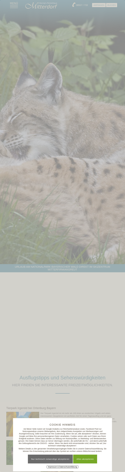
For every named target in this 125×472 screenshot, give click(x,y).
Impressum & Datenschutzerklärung (62, 467)
